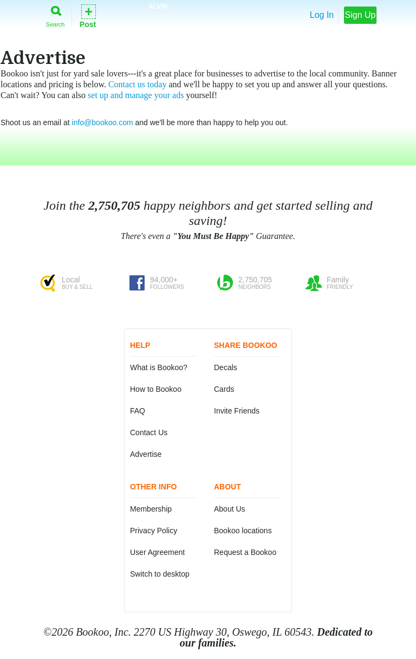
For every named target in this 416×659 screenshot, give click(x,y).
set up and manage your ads (136, 95)
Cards (224, 389)
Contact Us (148, 432)
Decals (225, 367)
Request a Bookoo (245, 552)
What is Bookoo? (158, 367)
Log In (322, 15)
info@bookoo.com (102, 122)
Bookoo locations (243, 530)
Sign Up (360, 15)
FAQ (137, 410)
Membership (151, 509)
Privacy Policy (153, 530)
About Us (229, 509)
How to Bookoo (155, 389)
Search (55, 14)
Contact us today (137, 84)
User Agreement (157, 552)
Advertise (145, 454)
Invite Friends (236, 410)
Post (88, 15)
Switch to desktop (160, 574)
